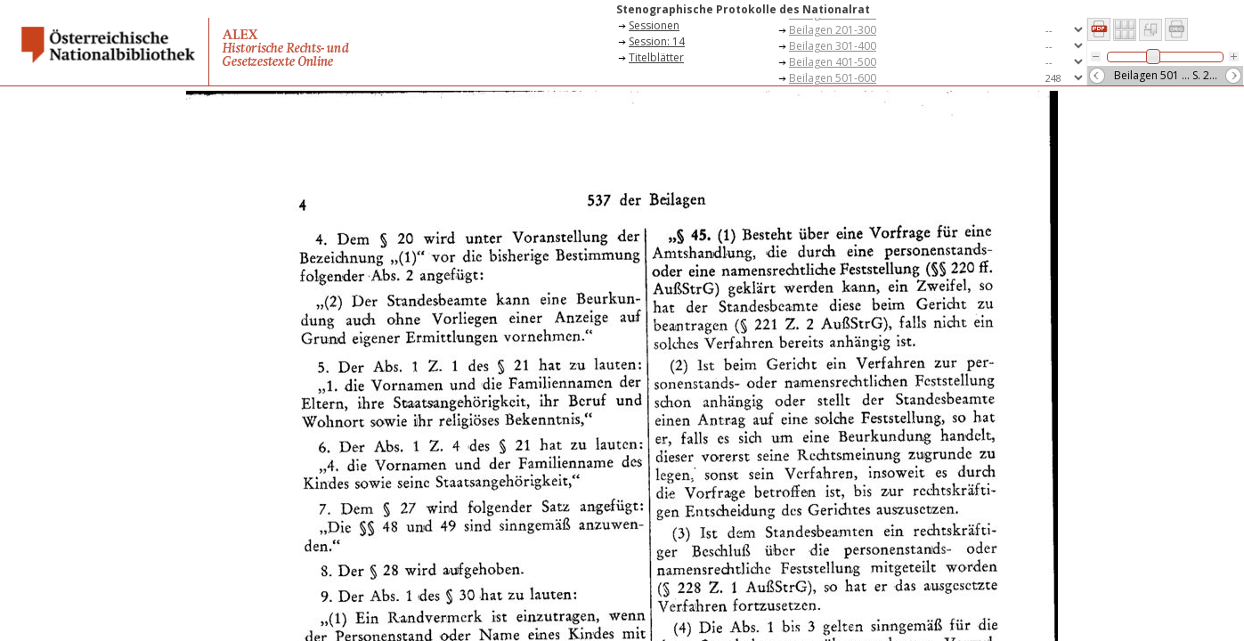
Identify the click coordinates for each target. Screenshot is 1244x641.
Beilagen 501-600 (832, 77)
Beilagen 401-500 (832, 61)
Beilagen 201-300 (832, 29)
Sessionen (654, 25)
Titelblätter (656, 57)
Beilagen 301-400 (832, 45)
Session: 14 (657, 41)
